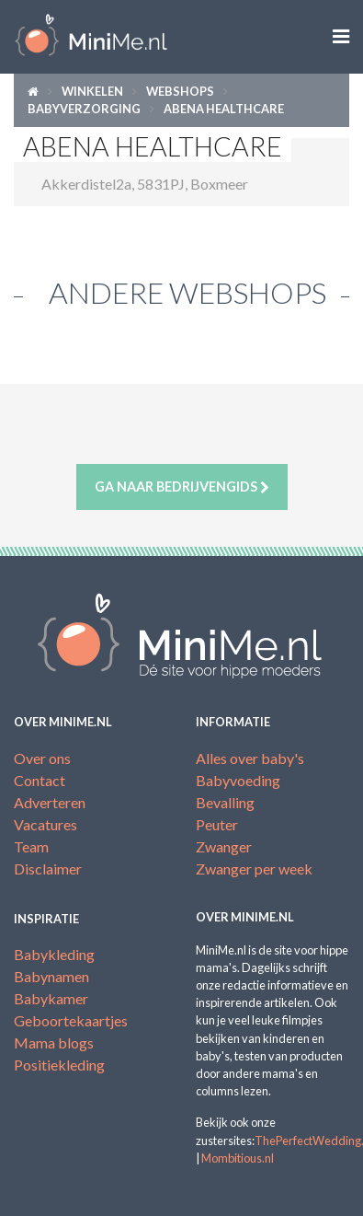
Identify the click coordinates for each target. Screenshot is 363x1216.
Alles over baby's (250, 758)
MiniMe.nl (91, 37)
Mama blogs (54, 1042)
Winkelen (92, 91)
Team (31, 846)
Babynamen (51, 976)
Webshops (180, 91)
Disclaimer (48, 868)
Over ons (42, 758)
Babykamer (51, 998)
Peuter (217, 824)
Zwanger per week (254, 868)
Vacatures (45, 824)
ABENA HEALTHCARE (224, 108)
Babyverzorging (84, 108)
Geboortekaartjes (71, 1020)
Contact (39, 780)
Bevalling (225, 802)
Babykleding (54, 954)
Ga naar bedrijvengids (182, 487)
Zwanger (224, 846)
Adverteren (49, 802)
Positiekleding (59, 1064)
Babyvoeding (238, 780)
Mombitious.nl (237, 1158)
